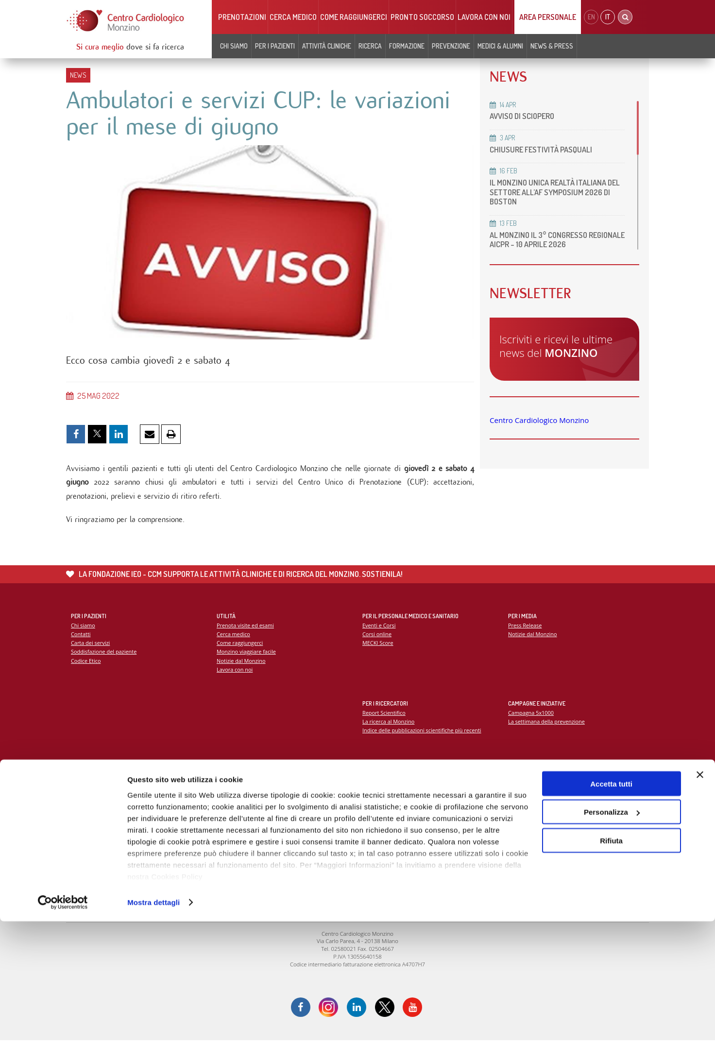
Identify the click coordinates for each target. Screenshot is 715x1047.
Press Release (525, 629)
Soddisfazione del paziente (104, 656)
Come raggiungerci (353, 17)
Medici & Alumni (500, 46)
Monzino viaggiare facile (247, 656)
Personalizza (612, 938)
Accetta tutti (611, 909)
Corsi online (377, 638)
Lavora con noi (484, 17)
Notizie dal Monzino (242, 665)
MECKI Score (378, 647)
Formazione (407, 46)
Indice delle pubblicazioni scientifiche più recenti (423, 735)
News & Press (551, 46)
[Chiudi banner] (700, 900)
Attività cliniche (326, 46)
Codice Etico (86, 665)
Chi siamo (234, 46)
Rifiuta (611, 966)
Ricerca (370, 46)
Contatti (81, 638)
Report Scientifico (384, 717)
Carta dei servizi (91, 647)
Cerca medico (293, 17)
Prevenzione (451, 46)
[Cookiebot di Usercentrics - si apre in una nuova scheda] (62, 1028)
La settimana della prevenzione (547, 725)
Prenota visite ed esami (246, 629)
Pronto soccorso (422, 17)
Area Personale (547, 17)
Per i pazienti (275, 46)
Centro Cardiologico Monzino (539, 420)
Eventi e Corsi (379, 629)
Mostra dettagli (153, 1028)
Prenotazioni (242, 17)
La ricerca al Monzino (389, 725)
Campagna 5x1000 (531, 717)
